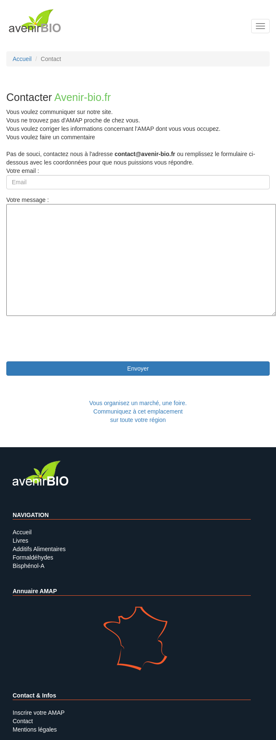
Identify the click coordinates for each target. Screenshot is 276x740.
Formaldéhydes (33, 557)
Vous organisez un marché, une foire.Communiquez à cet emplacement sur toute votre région (138, 411)
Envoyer (138, 368)
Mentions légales (35, 729)
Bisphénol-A (29, 565)
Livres (20, 540)
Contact (23, 721)
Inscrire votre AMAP (39, 712)
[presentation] (70, 338)
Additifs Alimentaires (39, 549)
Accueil (22, 532)
